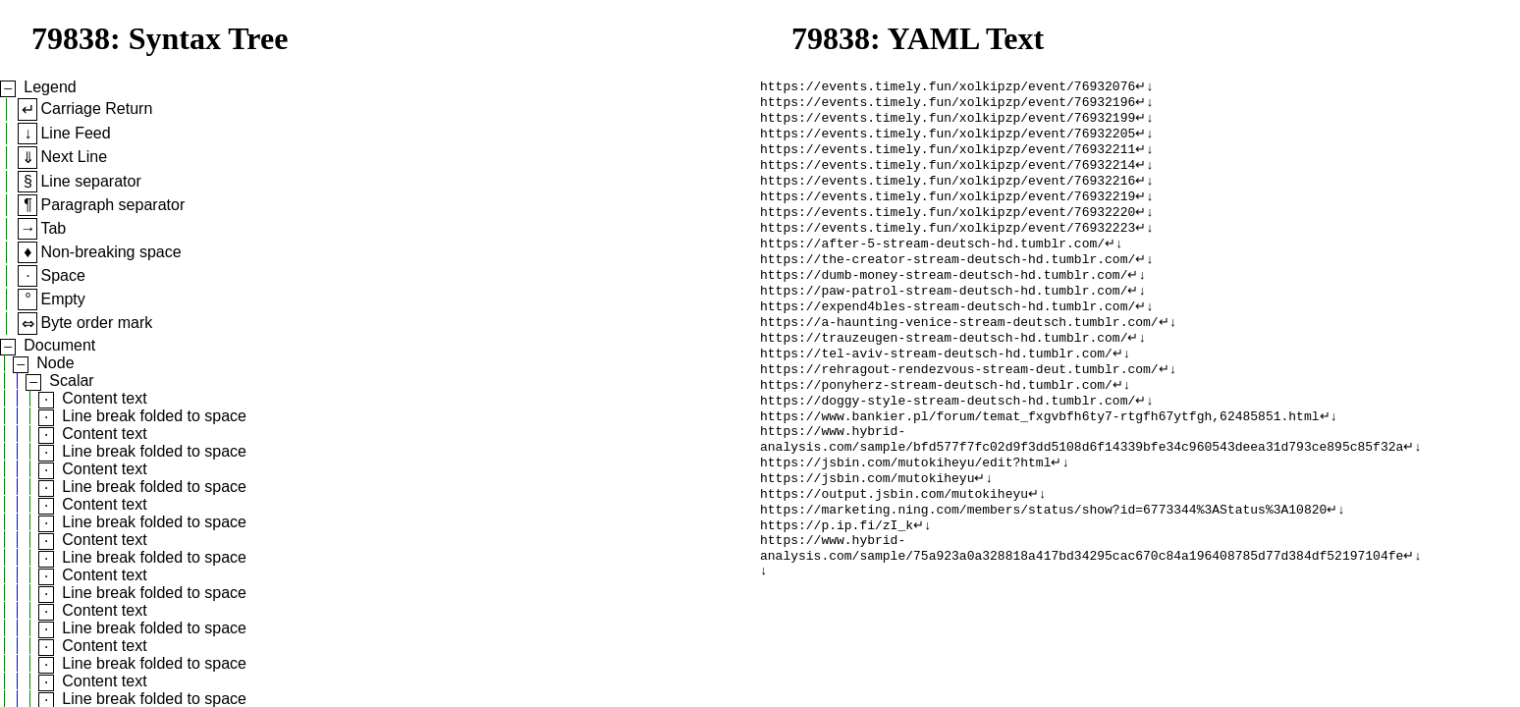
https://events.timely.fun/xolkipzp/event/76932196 (947, 105)
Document (59, 345)
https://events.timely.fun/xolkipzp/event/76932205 (947, 140)
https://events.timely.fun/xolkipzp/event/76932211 (947, 158)
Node (55, 362)
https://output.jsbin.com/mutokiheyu (894, 547)
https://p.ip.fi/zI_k (836, 582)
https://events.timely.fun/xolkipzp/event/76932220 (947, 229)
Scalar (71, 380)
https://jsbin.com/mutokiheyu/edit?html (905, 511)
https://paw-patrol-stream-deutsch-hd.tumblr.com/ (943, 317)
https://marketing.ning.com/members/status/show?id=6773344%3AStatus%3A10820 (1043, 564)
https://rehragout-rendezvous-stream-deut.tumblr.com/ (959, 405)
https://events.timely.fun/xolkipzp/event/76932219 (947, 211)
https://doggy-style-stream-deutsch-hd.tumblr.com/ (947, 441)
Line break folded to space (154, 416)
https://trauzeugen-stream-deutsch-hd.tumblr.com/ (943, 370)
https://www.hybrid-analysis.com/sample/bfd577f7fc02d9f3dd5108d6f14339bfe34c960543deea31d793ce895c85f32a (1081, 485)
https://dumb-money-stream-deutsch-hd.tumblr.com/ (943, 299)
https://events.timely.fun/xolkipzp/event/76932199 (947, 123)
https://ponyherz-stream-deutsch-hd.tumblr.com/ (936, 423)
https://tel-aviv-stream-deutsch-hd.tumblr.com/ (936, 388)
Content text (104, 398)
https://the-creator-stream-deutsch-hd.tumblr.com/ (947, 282)
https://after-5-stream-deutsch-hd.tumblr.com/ (932, 264)
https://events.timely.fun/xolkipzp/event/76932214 (947, 176)
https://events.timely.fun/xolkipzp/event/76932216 (947, 193)
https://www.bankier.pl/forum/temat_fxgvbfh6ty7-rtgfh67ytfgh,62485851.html (1039, 458)
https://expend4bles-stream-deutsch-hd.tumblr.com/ (947, 335)
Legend (50, 87)
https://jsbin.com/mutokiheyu (867, 529)
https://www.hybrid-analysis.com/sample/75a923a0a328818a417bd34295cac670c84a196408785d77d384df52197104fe (1081, 608)
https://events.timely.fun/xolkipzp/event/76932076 (947, 87)
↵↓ (1144, 87)
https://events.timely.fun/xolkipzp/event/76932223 (947, 246)
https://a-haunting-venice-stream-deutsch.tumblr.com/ (959, 352)
